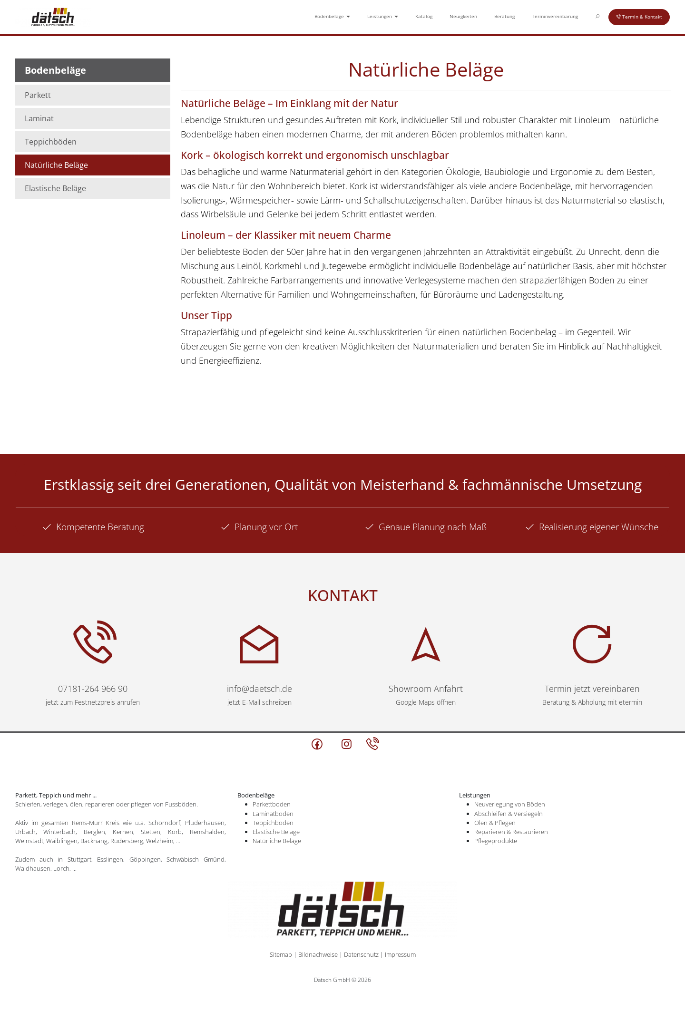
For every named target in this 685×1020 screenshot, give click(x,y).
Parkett (38, 95)
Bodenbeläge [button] (332, 16)
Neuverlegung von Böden (509, 804)
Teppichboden (273, 822)
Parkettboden (272, 804)
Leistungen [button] (382, 16)
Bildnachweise (318, 954)
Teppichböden (51, 141)
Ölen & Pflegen (495, 822)
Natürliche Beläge (56, 165)
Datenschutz (361, 954)
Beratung (504, 16)
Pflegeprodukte (495, 840)
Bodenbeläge (55, 70)
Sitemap (281, 954)
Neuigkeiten (463, 16)
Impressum (400, 954)
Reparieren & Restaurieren (511, 831)
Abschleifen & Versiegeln (508, 813)
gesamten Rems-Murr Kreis (80, 822)
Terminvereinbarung (555, 16)
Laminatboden (273, 813)
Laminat (39, 118)
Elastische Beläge (55, 188)
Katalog (423, 16)
